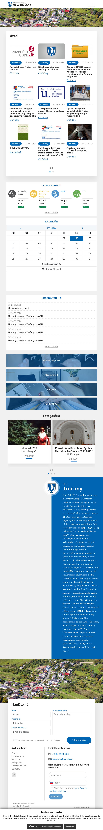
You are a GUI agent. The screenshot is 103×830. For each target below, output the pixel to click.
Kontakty (16, 769)
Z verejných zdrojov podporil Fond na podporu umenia (51, 111)
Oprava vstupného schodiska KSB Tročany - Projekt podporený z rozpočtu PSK (79, 112)
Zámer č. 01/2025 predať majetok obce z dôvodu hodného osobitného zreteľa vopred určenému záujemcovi (79, 72)
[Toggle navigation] (91, 4)
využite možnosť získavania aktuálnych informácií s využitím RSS (24, 806)
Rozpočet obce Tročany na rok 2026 (23, 68)
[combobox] (54, 783)
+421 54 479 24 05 (60, 754)
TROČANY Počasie (51, 281)
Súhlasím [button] (33, 826)
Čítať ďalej (14, 73)
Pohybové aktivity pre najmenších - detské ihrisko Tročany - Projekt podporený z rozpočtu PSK (23, 112)
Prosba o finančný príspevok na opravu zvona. (77, 150)
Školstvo (16, 759)
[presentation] (50, 168)
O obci (14, 753)
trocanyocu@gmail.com (62, 759)
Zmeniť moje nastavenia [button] (51, 826)
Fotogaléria (17, 763)
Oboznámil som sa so (37, 740)
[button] (50, 172)
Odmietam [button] (70, 826)
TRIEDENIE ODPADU (19, 148)
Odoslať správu (79, 740)
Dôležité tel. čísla (20, 766)
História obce (18, 756)
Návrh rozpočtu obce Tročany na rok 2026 (48, 68)
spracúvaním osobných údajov (47, 740)
